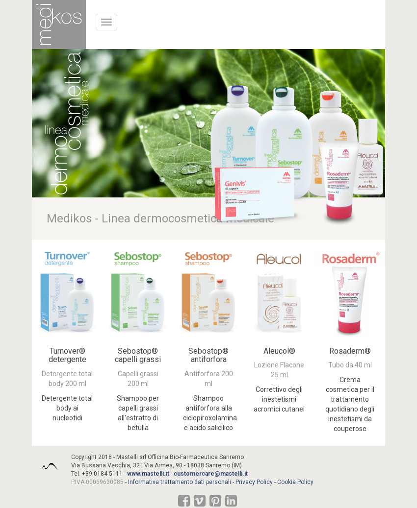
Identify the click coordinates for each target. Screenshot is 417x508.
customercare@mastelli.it (211, 473)
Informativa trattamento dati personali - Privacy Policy (200, 482)
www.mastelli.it (148, 473)
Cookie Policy (295, 482)
